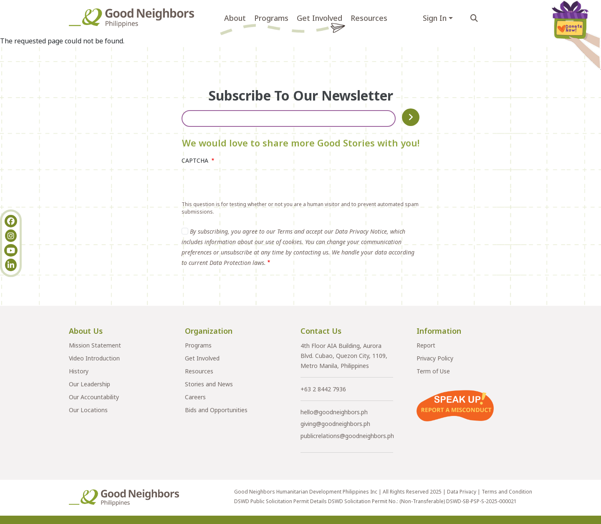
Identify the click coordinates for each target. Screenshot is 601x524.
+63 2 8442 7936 (323, 389)
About (235, 18)
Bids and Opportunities (216, 410)
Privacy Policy (435, 358)
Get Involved (319, 18)
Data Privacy (461, 491)
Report (426, 345)
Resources (369, 18)
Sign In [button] (435, 18)
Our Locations (88, 410)
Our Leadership (89, 384)
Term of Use (433, 371)
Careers (195, 397)
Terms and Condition (507, 491)
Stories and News (209, 384)
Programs (271, 18)
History (78, 371)
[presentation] (245, 184)
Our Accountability (94, 397)
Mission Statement (95, 345)
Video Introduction (94, 358)
